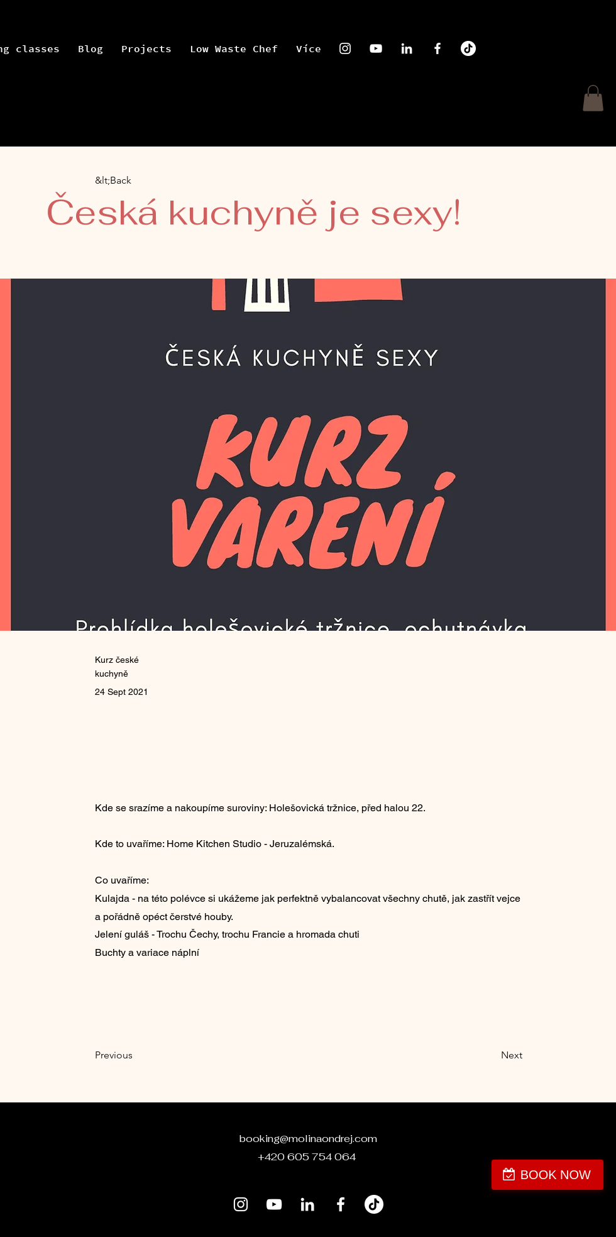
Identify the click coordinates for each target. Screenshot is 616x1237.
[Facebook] (437, 48)
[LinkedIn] (406, 48)
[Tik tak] (468, 48)
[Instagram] (345, 48)
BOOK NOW (555, 1175)
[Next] (490, 1055)
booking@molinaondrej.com (308, 1138)
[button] (593, 98)
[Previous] (136, 1055)
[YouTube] (375, 48)
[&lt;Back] (136, 181)
